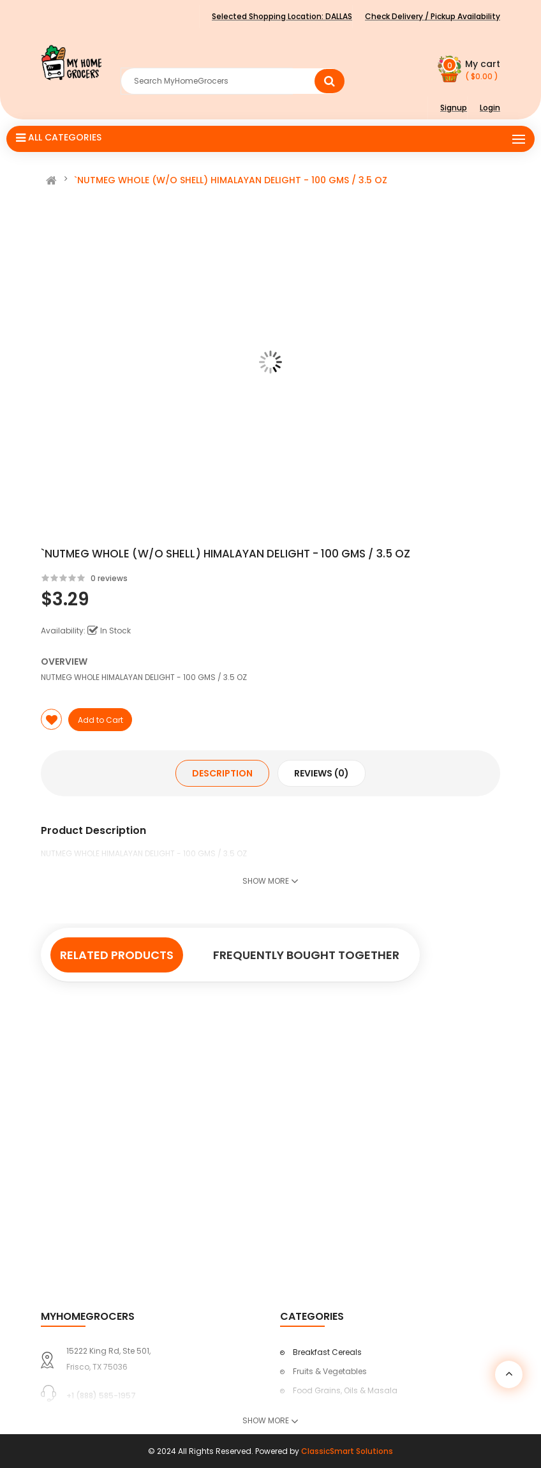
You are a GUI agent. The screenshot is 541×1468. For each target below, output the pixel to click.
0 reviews (109, 578)
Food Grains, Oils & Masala (345, 1390)
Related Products (117, 955)
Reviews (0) (321, 773)
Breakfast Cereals (327, 1352)
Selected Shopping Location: (282, 16)
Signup (453, 107)
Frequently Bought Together (306, 955)
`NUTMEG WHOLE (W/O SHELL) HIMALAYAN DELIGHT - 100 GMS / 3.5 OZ (230, 180)
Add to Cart (100, 720)
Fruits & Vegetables (330, 1371)
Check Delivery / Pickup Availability (432, 16)
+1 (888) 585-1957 (101, 1395)
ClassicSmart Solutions (347, 1451)
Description (222, 773)
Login (490, 107)
